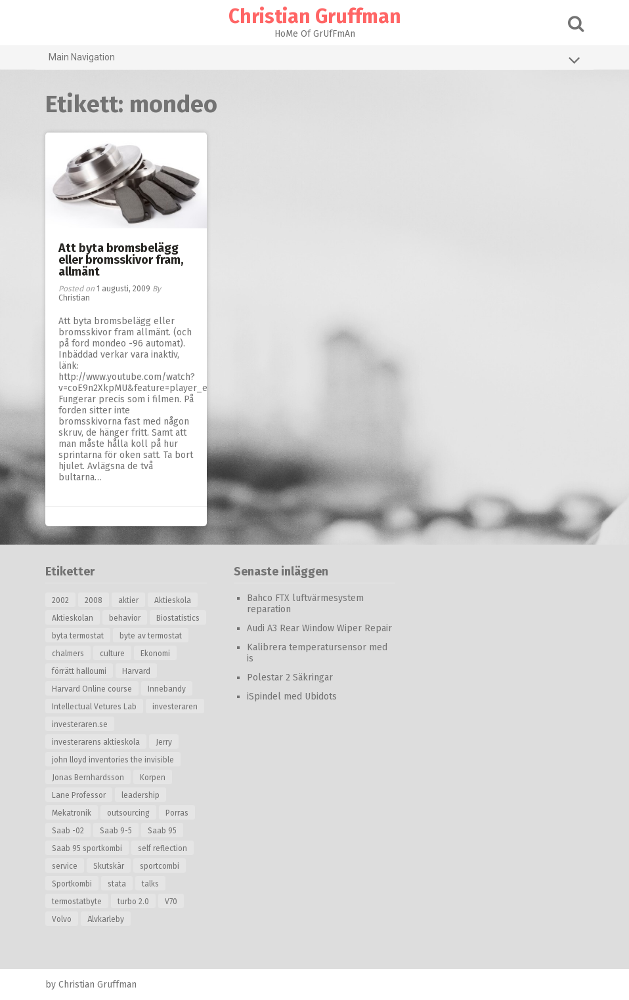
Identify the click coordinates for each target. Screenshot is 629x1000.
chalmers (68, 653)
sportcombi (159, 866)
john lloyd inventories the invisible (113, 759)
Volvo (62, 919)
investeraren (175, 706)
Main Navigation (314, 60)
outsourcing (128, 813)
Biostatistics (178, 618)
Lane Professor (79, 795)
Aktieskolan (72, 618)
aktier (128, 600)
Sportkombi (72, 883)
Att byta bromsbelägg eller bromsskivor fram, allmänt (120, 260)
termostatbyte (77, 901)
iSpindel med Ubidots (292, 696)
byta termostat (78, 635)
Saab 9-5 (116, 830)
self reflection (162, 848)
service (64, 866)
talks (150, 883)
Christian (74, 297)
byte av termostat (150, 635)
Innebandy (167, 689)
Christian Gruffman (314, 16)
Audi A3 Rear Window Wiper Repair (319, 628)
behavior (125, 618)
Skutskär (108, 866)
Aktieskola (172, 600)
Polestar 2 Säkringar (290, 677)
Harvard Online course (92, 689)
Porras (176, 813)
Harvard (136, 671)
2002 (60, 600)
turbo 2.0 (133, 901)
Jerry (164, 742)
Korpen (152, 777)
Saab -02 (68, 830)
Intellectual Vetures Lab (94, 706)
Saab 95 (162, 830)
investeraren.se (80, 724)
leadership (140, 795)
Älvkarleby (105, 919)
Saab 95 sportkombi (87, 848)
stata (117, 883)
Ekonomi (155, 653)
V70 (171, 901)
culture (112, 653)
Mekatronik (71, 813)
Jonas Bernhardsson (88, 777)
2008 (93, 600)
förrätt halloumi (79, 671)
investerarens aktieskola (96, 742)
